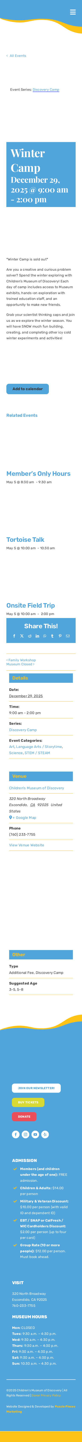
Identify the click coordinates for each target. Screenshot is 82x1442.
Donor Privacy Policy (46, 1395)
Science (16, 753)
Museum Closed (19, 664)
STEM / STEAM (37, 753)
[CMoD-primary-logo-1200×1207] (19, 5)
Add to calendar (28, 389)
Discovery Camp (23, 730)
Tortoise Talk (25, 539)
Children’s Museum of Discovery (36, 788)
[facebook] (16, 1134)
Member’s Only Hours (38, 473)
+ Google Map (24, 817)
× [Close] (73, 68)
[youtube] (35, 1134)
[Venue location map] (41, 891)
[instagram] (25, 1134)
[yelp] (45, 1134)
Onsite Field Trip (30, 605)
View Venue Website (26, 845)
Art (11, 747)
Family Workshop (22, 660)
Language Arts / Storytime (39, 747)
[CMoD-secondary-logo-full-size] (41, 1045)
